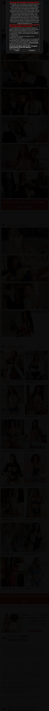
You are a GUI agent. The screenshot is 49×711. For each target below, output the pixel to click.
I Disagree (31, 50)
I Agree (16, 50)
